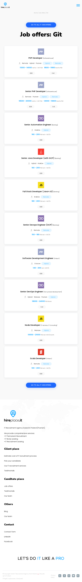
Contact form (10, 532)
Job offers (8, 486)
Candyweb (19, 579)
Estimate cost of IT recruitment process (20, 456)
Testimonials (9, 470)
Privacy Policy (53, 576)
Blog (6, 511)
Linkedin (7, 536)
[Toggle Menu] (78, 5)
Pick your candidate (12, 461)
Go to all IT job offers (41, 25)
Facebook (8, 541)
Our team (8, 496)
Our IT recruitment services (15, 466)
